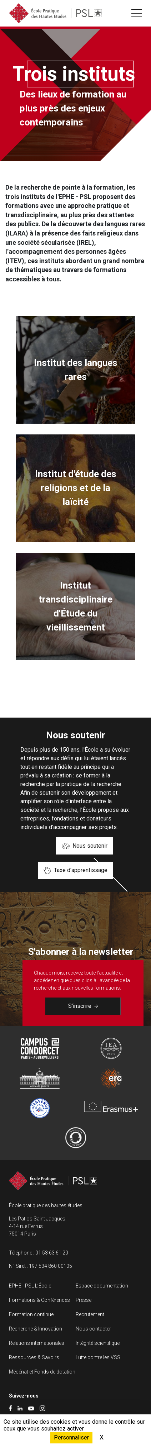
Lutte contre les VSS (98, 1357)
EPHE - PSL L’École (30, 1286)
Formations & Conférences (39, 1300)
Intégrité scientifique (98, 1343)
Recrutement (90, 1314)
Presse (83, 1300)
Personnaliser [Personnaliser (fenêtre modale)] (71, 1437)
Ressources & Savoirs (34, 1357)
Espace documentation (102, 1286)
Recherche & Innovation (35, 1329)
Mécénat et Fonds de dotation (42, 1372)
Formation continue (31, 1314)
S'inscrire (83, 1006)
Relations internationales (36, 1343)
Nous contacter (93, 1329)
